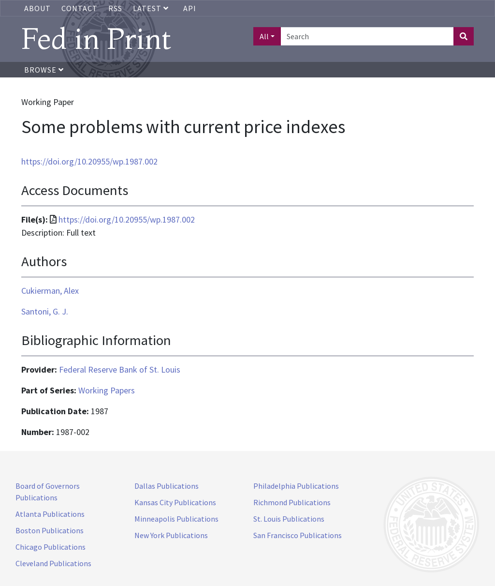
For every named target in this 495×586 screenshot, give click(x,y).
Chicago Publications (50, 547)
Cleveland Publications (53, 563)
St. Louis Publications (288, 519)
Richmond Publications (292, 502)
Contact (79, 8)
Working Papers (106, 390)
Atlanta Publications (50, 514)
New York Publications (171, 535)
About (37, 8)
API (189, 8)
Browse (44, 70)
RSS (115, 8)
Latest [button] (152, 8)
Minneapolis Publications (176, 519)
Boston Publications (49, 530)
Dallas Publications (166, 486)
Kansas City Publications (175, 502)
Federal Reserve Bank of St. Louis (119, 369)
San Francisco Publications (297, 535)
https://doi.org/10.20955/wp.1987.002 (89, 161)
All (264, 36)
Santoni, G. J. (44, 311)
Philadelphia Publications (296, 486)
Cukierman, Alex (50, 290)
